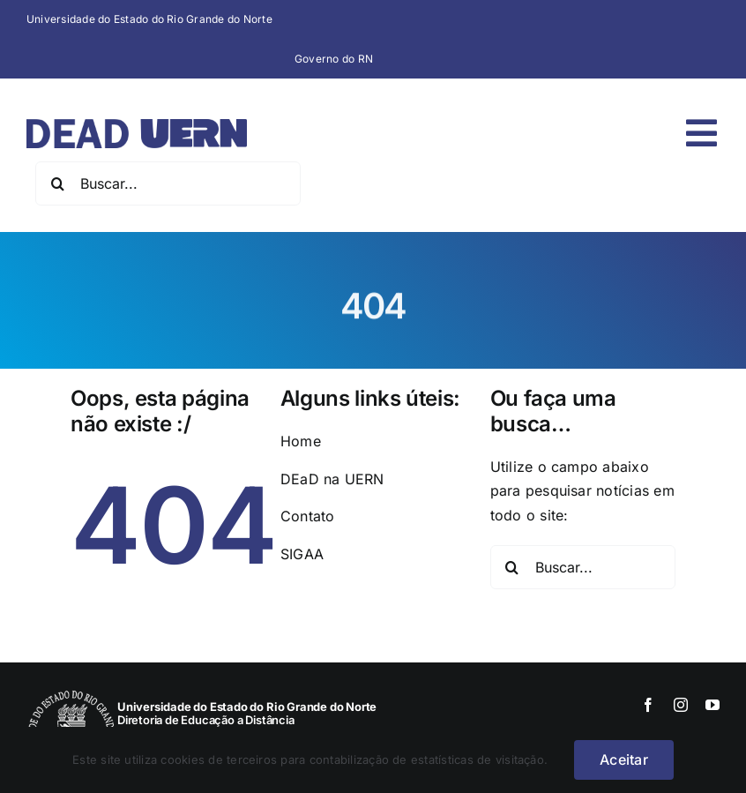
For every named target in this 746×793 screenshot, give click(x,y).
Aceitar (624, 759)
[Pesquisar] (57, 183)
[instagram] (681, 705)
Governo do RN (334, 58)
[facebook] (648, 705)
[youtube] (712, 705)
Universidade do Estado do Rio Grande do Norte (149, 19)
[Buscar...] (168, 183)
